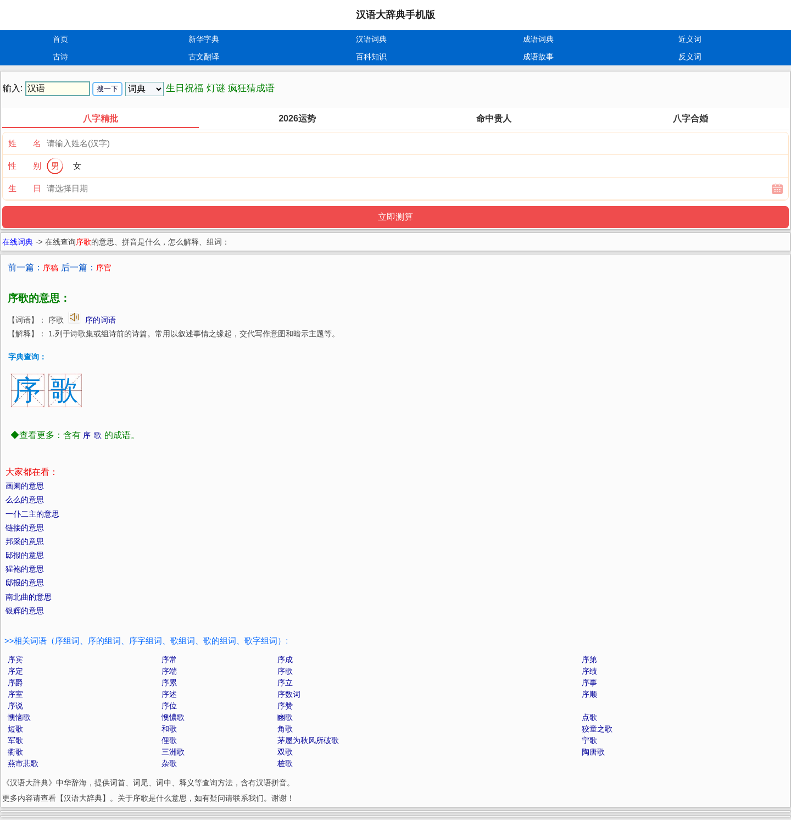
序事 (589, 682)
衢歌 (15, 751)
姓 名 (24, 143)
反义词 (689, 56)
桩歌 (285, 763)
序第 (589, 659)
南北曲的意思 (28, 596)
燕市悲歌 (23, 763)
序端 (169, 671)
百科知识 (371, 56)
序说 (15, 705)
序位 (169, 705)
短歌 (15, 728)
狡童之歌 (597, 728)
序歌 (285, 671)
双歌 (285, 751)
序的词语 (100, 319)
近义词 (689, 39)
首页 (60, 39)
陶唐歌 (593, 751)
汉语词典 (371, 39)
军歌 (15, 740)
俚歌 (169, 740)
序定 (15, 671)
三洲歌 (173, 751)
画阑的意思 (24, 485)
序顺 (589, 694)
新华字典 (203, 39)
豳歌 (285, 717)
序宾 (15, 659)
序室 (15, 694)
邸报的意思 (24, 555)
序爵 (15, 682)
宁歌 (589, 740)
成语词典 (538, 39)
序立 (285, 682)
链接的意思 (24, 527)
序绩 (589, 671)
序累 (169, 682)
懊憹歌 (173, 717)
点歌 (589, 717)
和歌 (169, 728)
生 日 (24, 188)
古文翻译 (203, 56)
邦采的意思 (24, 541)
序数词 (288, 694)
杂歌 (169, 763)
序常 (169, 659)
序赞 (285, 705)
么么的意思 (24, 499)
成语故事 (538, 56)
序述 (169, 694)
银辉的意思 (24, 610)
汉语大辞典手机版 (395, 14)
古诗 (60, 56)
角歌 (285, 728)
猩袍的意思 (24, 568)
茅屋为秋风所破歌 (308, 740)
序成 (285, 659)
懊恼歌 (19, 717)
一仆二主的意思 (32, 513)
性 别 (24, 165)
